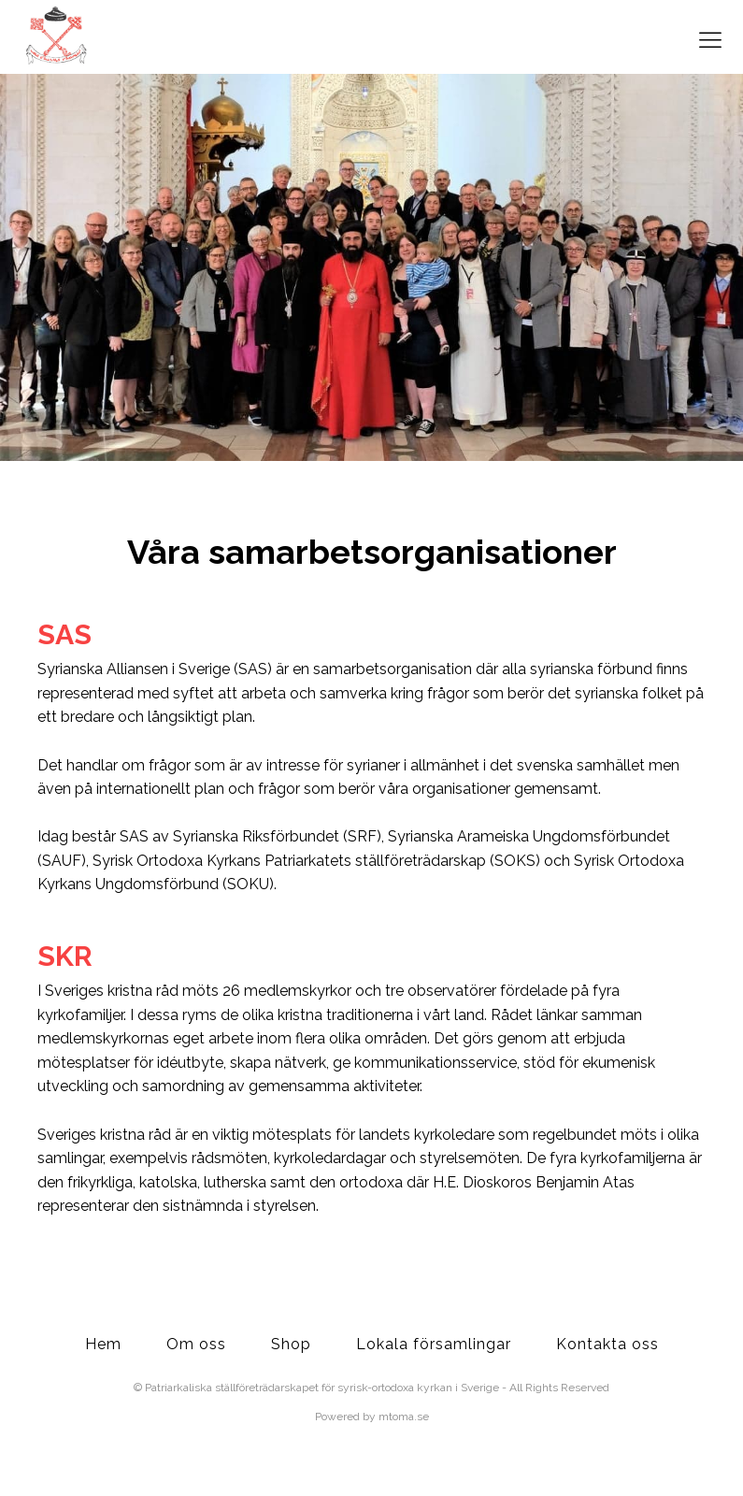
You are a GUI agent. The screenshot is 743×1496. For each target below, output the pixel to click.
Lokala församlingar (433, 1344)
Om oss (196, 1344)
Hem (103, 1344)
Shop (291, 1344)
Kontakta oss (607, 1344)
